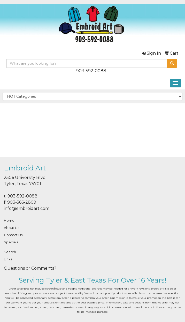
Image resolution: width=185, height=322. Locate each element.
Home (9, 220)
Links (8, 259)
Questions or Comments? (30, 268)
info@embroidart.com (26, 208)
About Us (11, 228)
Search (10, 252)
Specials (11, 242)
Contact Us (13, 235)
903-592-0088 (91, 70)
